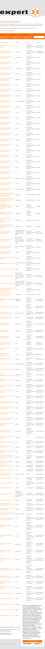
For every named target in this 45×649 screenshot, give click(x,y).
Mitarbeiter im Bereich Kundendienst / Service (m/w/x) (6, 576)
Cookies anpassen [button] (27, 643)
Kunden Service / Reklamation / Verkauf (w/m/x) (6, 462)
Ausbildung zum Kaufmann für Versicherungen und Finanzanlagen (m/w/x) (7, 226)
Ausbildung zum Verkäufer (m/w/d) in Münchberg (7, 258)
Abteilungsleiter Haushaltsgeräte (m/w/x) (6, 46)
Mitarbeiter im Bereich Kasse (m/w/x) (6, 526)
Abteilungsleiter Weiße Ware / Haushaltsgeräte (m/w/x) (6, 52)
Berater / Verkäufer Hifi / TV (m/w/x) (5, 348)
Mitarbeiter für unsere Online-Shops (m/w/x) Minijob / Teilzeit (6, 518)
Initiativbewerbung (33, 28)
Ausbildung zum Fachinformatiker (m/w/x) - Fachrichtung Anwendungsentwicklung (7, 195)
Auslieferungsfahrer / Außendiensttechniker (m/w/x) (6, 313)
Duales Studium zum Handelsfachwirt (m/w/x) (5, 354)
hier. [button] (31, 638)
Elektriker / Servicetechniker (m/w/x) (5, 359)
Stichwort (36, 34)
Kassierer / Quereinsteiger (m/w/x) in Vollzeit (7, 451)
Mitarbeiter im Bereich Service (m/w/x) (6, 587)
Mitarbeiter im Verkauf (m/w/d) (6, 593)
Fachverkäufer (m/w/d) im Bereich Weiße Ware (7, 380)
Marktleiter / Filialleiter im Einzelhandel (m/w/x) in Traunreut (7, 504)
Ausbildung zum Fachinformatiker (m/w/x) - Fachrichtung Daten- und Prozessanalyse (7, 200)
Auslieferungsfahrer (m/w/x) (5, 306)
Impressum (2, 643)
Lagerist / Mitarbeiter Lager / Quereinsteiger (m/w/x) (6, 474)
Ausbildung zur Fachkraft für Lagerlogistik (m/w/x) (5, 294)
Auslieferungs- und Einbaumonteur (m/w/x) (7, 300)
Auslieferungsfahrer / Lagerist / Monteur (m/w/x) (6, 318)
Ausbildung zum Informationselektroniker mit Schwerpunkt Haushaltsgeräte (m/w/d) (6, 206)
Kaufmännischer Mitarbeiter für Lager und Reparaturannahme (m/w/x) (6, 457)
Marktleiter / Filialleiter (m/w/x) (6, 482)
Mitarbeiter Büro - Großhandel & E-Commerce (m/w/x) (7, 513)
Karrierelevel (25, 34)
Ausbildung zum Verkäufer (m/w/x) (7, 263)
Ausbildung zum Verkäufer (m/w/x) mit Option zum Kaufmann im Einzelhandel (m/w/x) (7, 290)
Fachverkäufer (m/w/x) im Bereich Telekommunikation (7, 413)
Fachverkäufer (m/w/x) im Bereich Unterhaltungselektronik (7, 418)
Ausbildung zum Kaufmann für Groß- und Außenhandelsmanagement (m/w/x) (6, 220)
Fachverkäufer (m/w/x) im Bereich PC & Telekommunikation (7, 402)
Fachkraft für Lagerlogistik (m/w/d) (7, 363)
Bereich (12, 34)
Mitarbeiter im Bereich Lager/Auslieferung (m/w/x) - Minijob (6, 582)
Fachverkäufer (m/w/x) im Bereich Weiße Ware (7, 424)
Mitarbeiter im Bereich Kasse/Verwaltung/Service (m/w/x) (7, 569)
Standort (2, 34)
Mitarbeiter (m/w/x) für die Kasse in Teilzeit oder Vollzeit (7, 509)
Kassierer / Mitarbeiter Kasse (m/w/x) (6, 447)
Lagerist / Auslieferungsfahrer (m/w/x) (6, 466)
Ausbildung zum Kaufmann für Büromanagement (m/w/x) (6, 213)
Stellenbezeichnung (4, 42)
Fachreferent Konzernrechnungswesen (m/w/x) (7, 375)
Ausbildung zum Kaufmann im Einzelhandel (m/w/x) (6, 57)
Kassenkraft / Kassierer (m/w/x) (6, 442)
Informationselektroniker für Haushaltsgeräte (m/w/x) (6, 431)
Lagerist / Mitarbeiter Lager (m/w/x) (7, 470)
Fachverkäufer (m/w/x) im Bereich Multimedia (7, 391)
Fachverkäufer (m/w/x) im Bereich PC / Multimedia (7, 407)
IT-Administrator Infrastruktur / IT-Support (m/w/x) (7, 437)
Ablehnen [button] (37, 643)
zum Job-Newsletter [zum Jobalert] (5, 633)
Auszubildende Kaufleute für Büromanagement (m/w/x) (6, 343)
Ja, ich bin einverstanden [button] (32, 641)
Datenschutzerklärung (10, 643)
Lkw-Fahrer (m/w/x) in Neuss (6, 478)
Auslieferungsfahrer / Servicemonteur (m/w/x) (5, 324)
